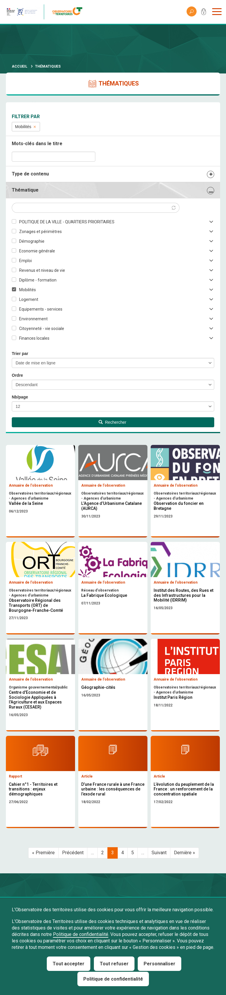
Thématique (25, 190)
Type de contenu (30, 174)
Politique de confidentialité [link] (113, 979)
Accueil (19, 66)
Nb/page (20, 397)
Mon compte (203, 13)
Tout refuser (114, 963)
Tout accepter (68, 963)
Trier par (20, 353)
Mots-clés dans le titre (37, 143)
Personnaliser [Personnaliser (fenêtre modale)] (159, 963)
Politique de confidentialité (80, 934)
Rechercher (112, 422)
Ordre (17, 375)
